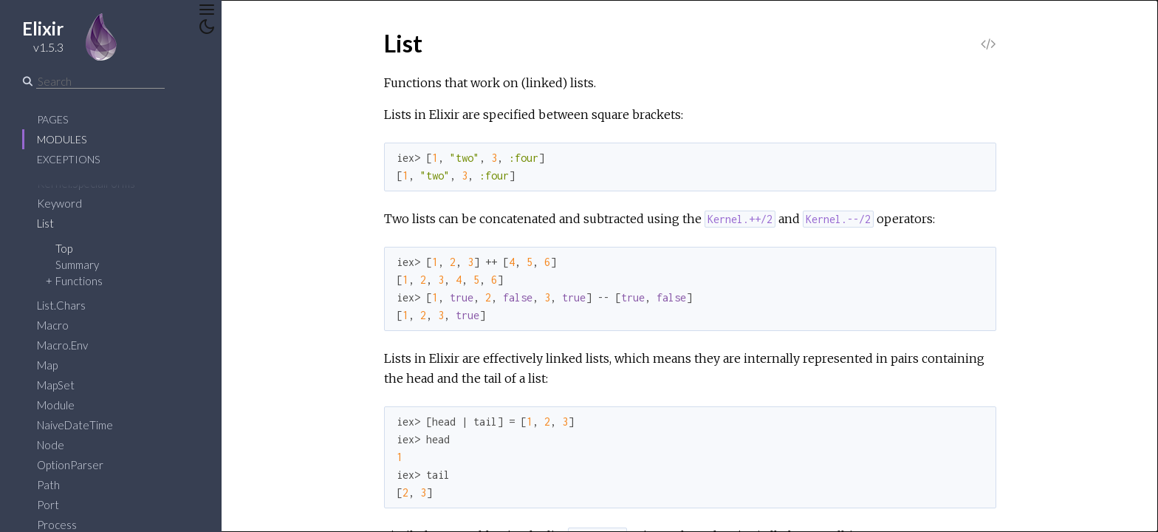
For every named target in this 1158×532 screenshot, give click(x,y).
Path (48, 484)
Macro (53, 325)
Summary (77, 264)
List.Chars (61, 305)
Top (63, 248)
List (45, 223)
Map (47, 365)
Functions (79, 280)
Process (57, 524)
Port (48, 504)
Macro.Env (62, 345)
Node (50, 444)
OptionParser (70, 464)
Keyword (59, 203)
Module (56, 405)
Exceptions (68, 159)
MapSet (56, 385)
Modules (61, 139)
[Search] (100, 81)
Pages (52, 119)
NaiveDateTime (75, 425)
